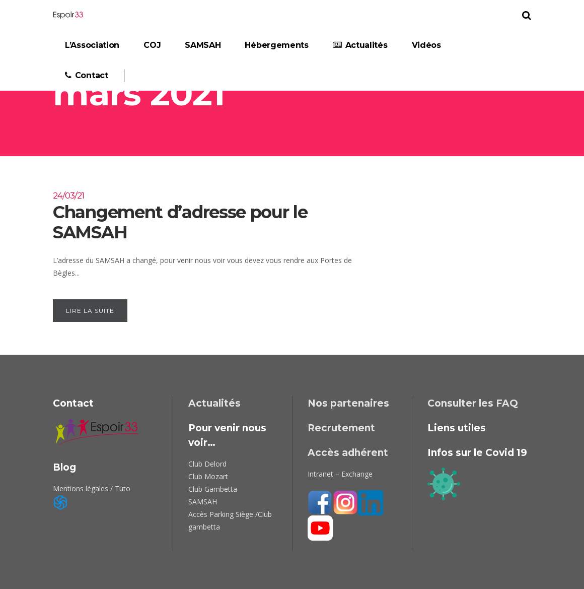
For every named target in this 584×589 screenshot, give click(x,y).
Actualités (214, 403)
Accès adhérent (348, 453)
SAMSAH (202, 501)
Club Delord (207, 464)
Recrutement (341, 428)
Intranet (320, 474)
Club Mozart (208, 476)
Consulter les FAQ (472, 403)
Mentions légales (80, 488)
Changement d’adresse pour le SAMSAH (207, 216)
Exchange (357, 474)
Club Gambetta (212, 489)
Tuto (122, 488)
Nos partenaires (348, 403)
